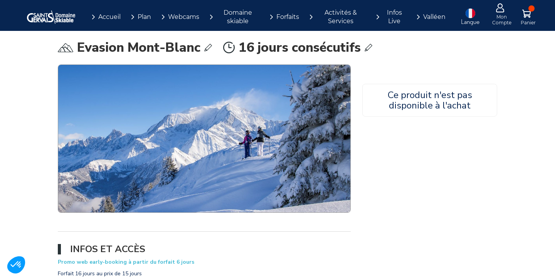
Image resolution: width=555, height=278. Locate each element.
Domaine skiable (238, 17)
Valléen (434, 16)
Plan (144, 16)
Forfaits (287, 16)
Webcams (183, 16)
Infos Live (394, 17)
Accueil (109, 16)
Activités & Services (341, 17)
